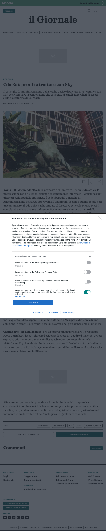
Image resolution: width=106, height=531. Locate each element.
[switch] (87, 262)
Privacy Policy (69, 312)
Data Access (52, 312)
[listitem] (53, 256)
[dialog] (53, 265)
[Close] (100, 218)
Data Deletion (37, 312)
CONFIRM (33, 303)
